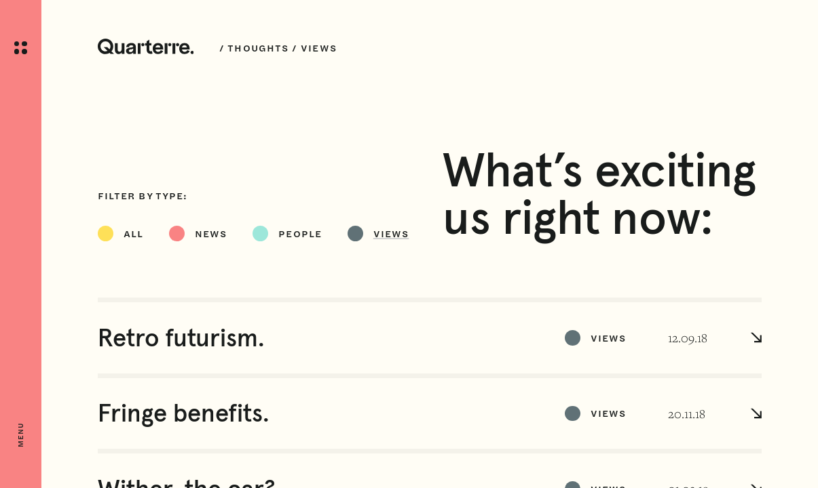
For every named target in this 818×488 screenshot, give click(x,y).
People (300, 233)
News (211, 233)
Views (391, 233)
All (133, 233)
